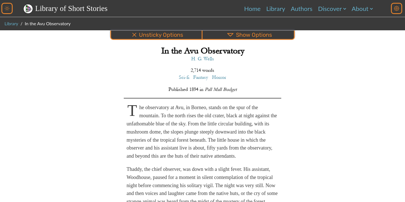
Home (252, 8)
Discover (330, 8)
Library (275, 8)
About (360, 8)
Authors (301, 8)
